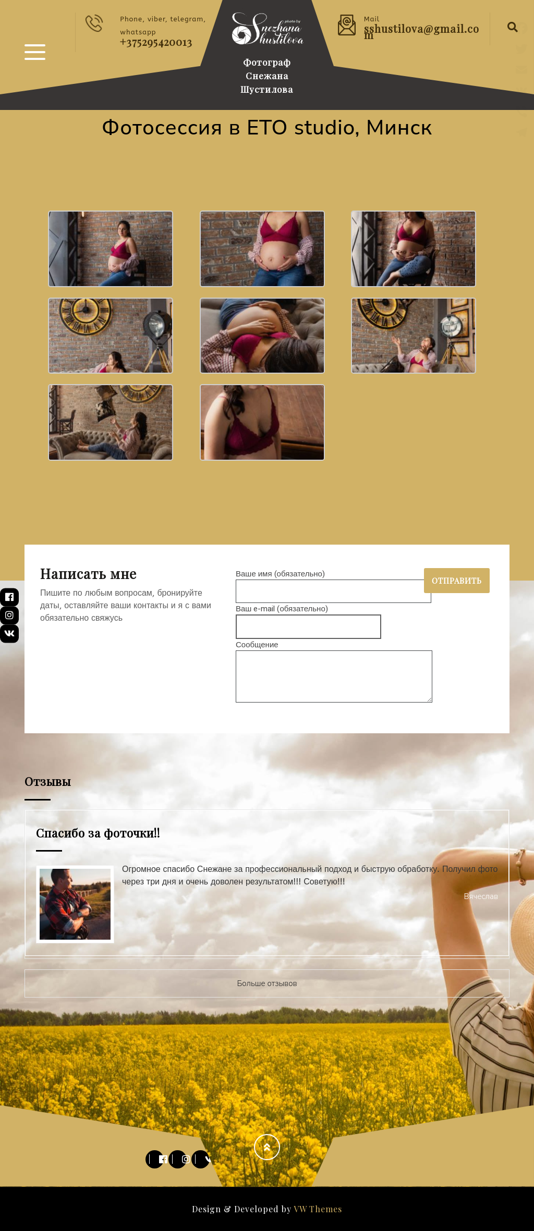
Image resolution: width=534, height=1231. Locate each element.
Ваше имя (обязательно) (333, 582)
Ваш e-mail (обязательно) (308, 618)
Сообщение (334, 672)
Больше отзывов (267, 983)
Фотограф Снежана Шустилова (266, 75)
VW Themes (317, 1208)
